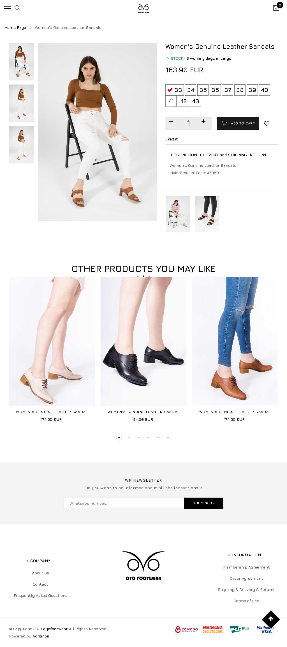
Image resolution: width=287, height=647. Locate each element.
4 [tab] (148, 437)
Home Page (15, 27)
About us (40, 572)
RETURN (258, 154)
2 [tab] (129, 437)
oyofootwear (55, 628)
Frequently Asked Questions (41, 595)
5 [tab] (158, 437)
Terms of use (246, 600)
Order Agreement (246, 578)
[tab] (184, 155)
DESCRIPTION (184, 154)
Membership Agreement (246, 567)
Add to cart (242, 123)
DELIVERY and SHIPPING (223, 154)
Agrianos (41, 636)
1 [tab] (119, 437)
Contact (40, 584)
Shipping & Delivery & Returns (246, 589)
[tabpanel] (52, 351)
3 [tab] (139, 437)
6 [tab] (168, 437)
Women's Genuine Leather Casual (52, 412)
